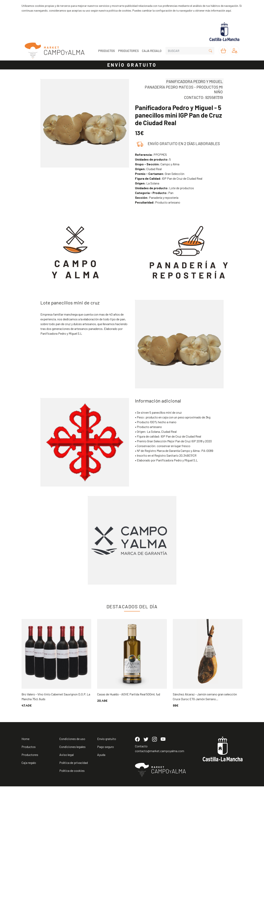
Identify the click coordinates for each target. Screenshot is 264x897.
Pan (154, 193)
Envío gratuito (106, 849)
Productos (29, 857)
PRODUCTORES (128, 51)
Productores (30, 865)
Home (25, 849)
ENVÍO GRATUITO (132, 65)
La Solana (147, 183)
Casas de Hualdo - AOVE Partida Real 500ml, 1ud (128, 694)
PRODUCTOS (106, 51)
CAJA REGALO (151, 51)
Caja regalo (29, 873)
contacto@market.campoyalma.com (159, 861)
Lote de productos (164, 188)
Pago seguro (105, 857)
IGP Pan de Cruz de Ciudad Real (168, 178)
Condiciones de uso (72, 849)
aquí (228, 10)
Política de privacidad (73, 873)
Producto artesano (157, 202)
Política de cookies (72, 881)
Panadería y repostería (156, 197)
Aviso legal (66, 865)
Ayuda (101, 865)
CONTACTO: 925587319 (203, 97)
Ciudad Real (148, 169)
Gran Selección (159, 174)
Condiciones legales (72, 857)
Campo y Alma (157, 164)
